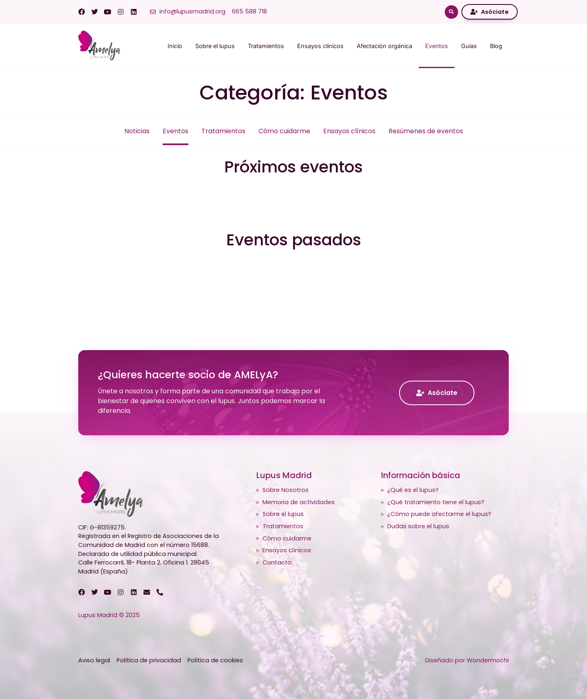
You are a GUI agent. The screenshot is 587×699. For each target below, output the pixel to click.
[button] (451, 12)
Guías (469, 45)
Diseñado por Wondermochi (467, 660)
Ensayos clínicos (320, 45)
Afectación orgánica (384, 45)
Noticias (137, 131)
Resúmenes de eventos (425, 131)
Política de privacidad (149, 660)
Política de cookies (215, 660)
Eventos (436, 45)
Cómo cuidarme (284, 131)
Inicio (175, 45)
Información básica (420, 475)
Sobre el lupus (215, 45)
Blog (496, 45)
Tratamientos (266, 45)
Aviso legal (94, 660)
